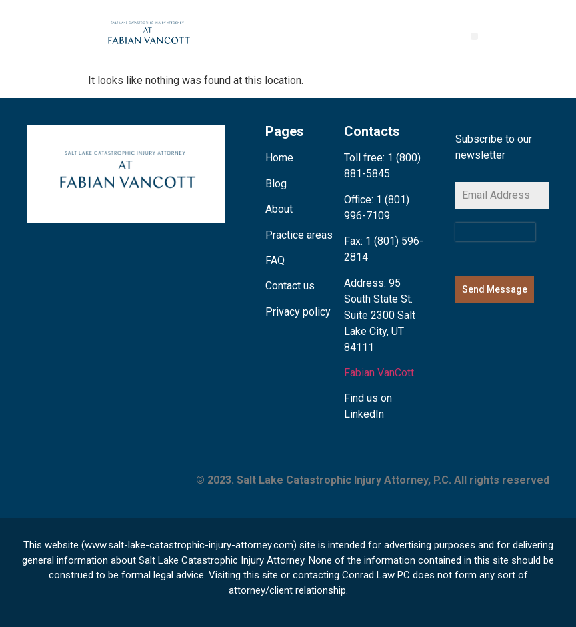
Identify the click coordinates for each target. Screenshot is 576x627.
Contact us (290, 285)
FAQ (275, 260)
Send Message (494, 289)
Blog (276, 183)
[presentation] (495, 232)
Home (279, 157)
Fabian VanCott (379, 372)
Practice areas (299, 235)
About (279, 209)
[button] (474, 36)
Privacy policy (298, 311)
